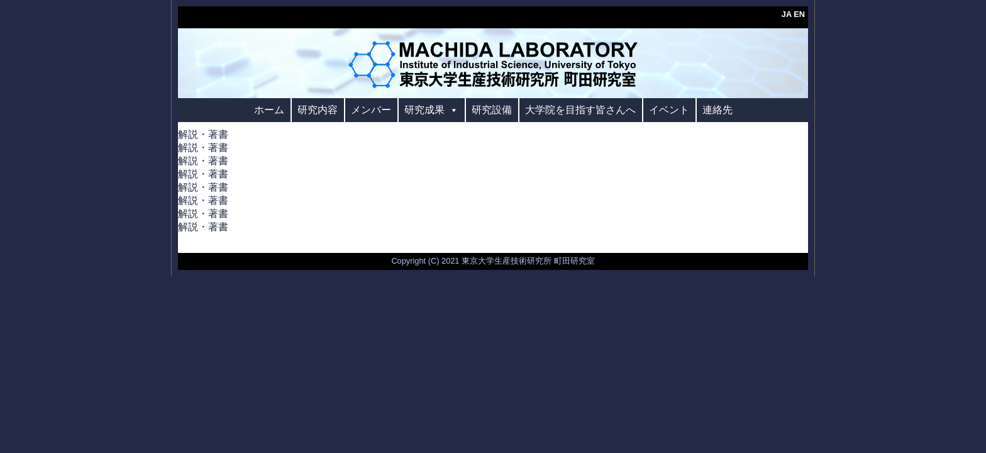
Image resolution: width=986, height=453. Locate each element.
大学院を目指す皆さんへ (580, 109)
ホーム (269, 109)
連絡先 (717, 109)
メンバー (371, 109)
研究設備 (492, 109)
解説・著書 (203, 134)
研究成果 (431, 109)
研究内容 (317, 109)
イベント (669, 109)
